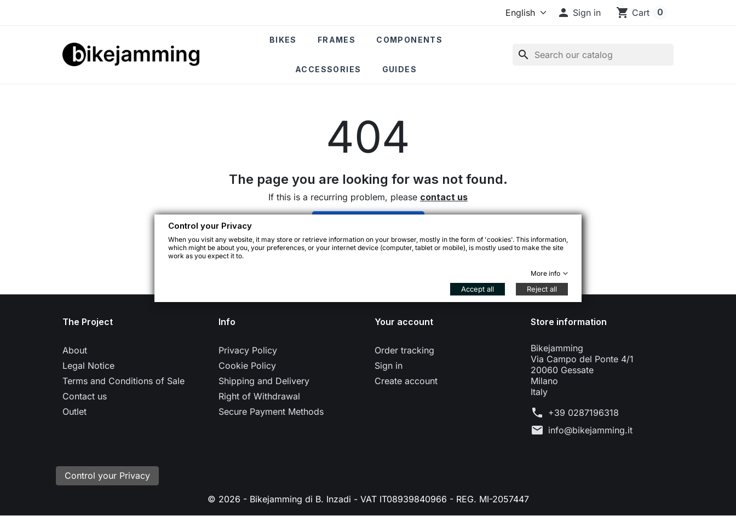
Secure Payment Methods (271, 411)
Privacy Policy (248, 350)
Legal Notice (88, 365)
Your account (404, 321)
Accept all (477, 289)
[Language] (523, 12)
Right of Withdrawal (259, 396)
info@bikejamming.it (590, 430)
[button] (578, 12)
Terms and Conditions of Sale (123, 380)
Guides (399, 69)
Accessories (328, 69)
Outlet (74, 411)
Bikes (283, 39)
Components (409, 39)
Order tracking (404, 350)
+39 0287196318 (583, 412)
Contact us (84, 396)
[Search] (593, 55)
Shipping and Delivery (264, 380)
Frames (336, 39)
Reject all (542, 289)
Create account (406, 380)
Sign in (389, 365)
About (74, 350)
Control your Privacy (107, 476)
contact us (444, 197)
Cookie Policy (247, 365)
